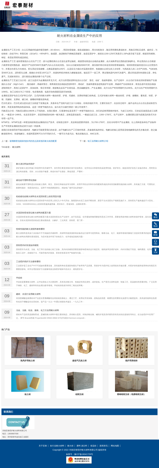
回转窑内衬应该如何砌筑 (27, 245)
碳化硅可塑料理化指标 (26, 180)
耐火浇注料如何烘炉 (25, 164)
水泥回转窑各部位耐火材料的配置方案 (33, 213)
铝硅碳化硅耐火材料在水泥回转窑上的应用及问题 (38, 196)
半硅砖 (19, 278)
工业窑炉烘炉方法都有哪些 (28, 261)
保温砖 (93, 446)
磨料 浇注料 (82, 446)
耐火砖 (70, 446)
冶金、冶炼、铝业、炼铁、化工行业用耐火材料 (37, 310)
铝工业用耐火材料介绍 (98, 141)
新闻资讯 (104, 446)
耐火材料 (16, 147)
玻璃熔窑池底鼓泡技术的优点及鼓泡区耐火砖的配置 (33, 141)
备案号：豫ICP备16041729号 (79, 454)
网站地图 (115, 446)
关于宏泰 (43, 446)
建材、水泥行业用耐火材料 (28, 294)
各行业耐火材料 (57, 446)
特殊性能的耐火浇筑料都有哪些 (30, 229)
